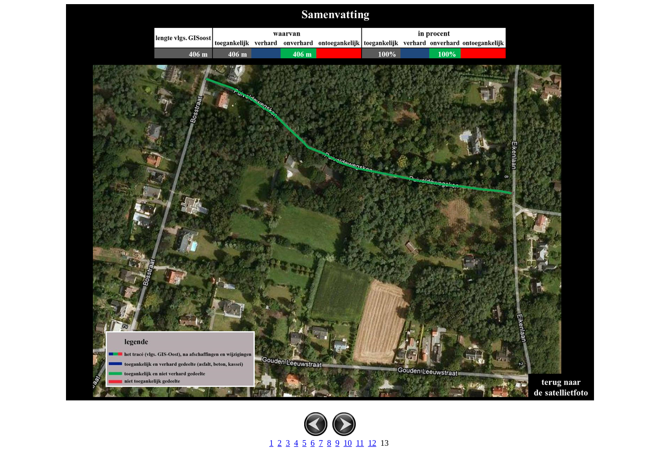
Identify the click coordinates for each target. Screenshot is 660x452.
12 (372, 443)
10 (347, 443)
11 (360, 443)
